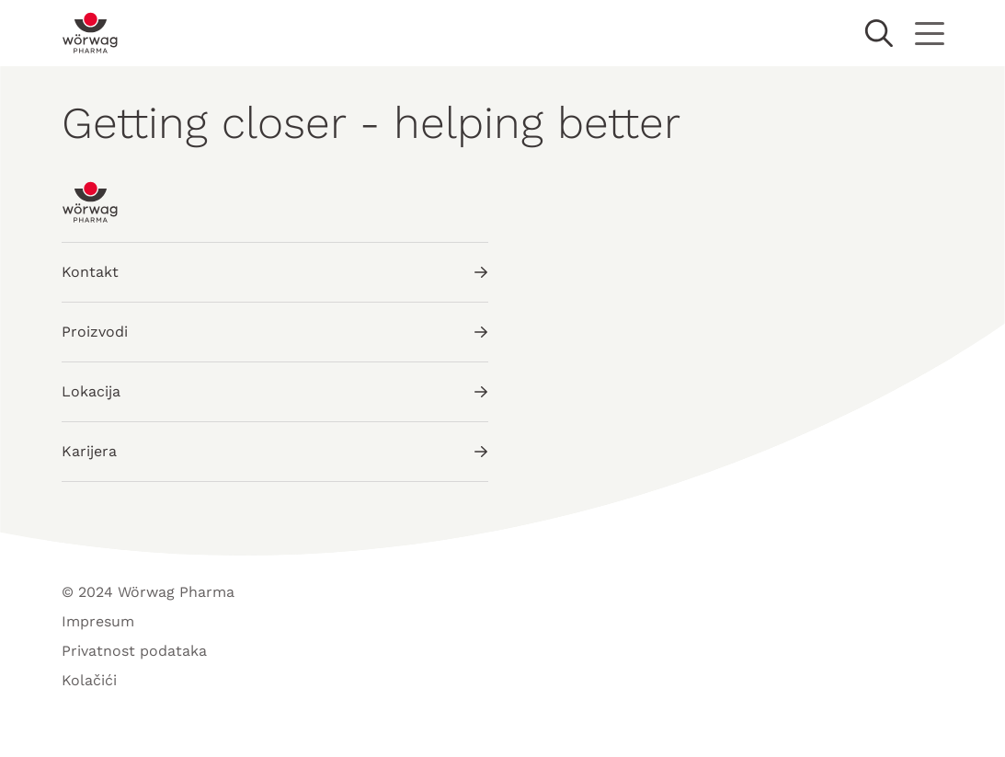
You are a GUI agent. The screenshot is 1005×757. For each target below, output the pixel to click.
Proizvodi (275, 331)
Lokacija (275, 391)
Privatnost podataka (134, 651)
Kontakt (275, 272)
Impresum (98, 621)
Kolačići (89, 680)
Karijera (275, 451)
